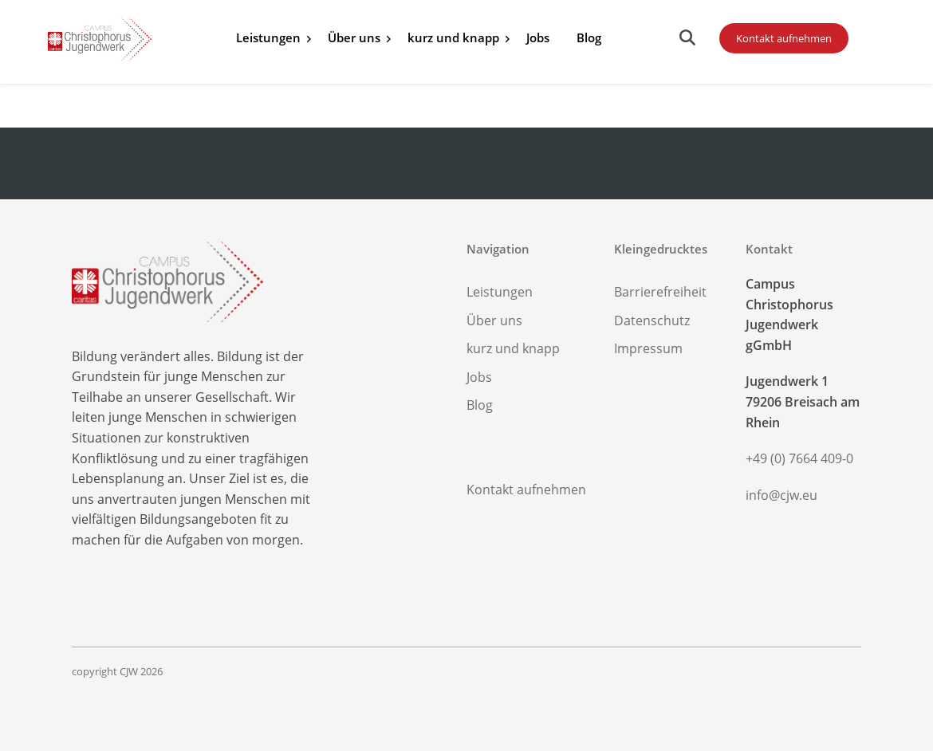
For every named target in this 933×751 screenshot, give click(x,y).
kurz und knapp (453, 37)
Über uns (354, 37)
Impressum (648, 348)
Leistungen (268, 37)
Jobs (537, 37)
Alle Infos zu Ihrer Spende (640, 40)
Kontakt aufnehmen (784, 38)
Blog (589, 37)
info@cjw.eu (781, 495)
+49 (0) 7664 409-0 (799, 458)
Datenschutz (652, 320)
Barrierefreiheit (660, 292)
